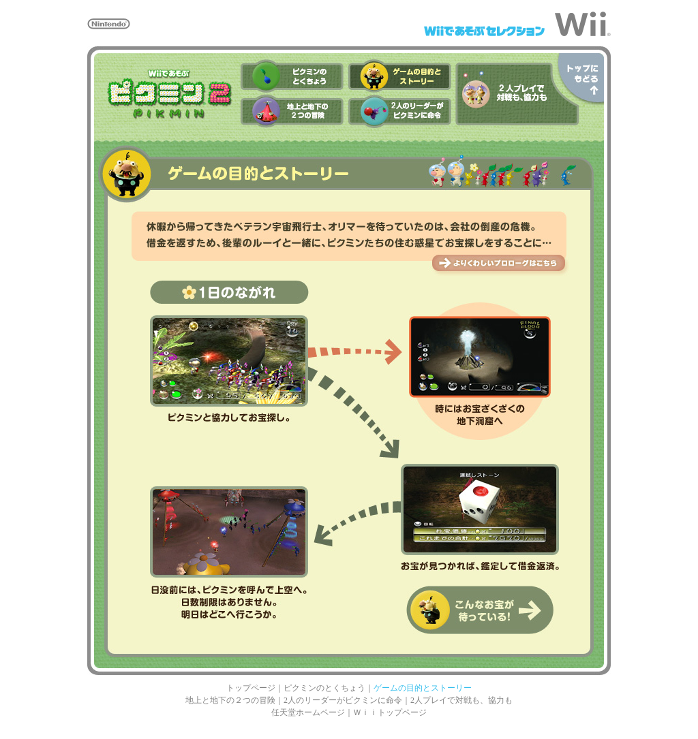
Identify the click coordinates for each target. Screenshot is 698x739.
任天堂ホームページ (308, 712)
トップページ (250, 688)
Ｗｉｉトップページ (390, 712)
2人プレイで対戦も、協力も (461, 700)
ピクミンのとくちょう (324, 688)
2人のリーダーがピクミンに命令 (343, 700)
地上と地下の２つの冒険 (230, 700)
